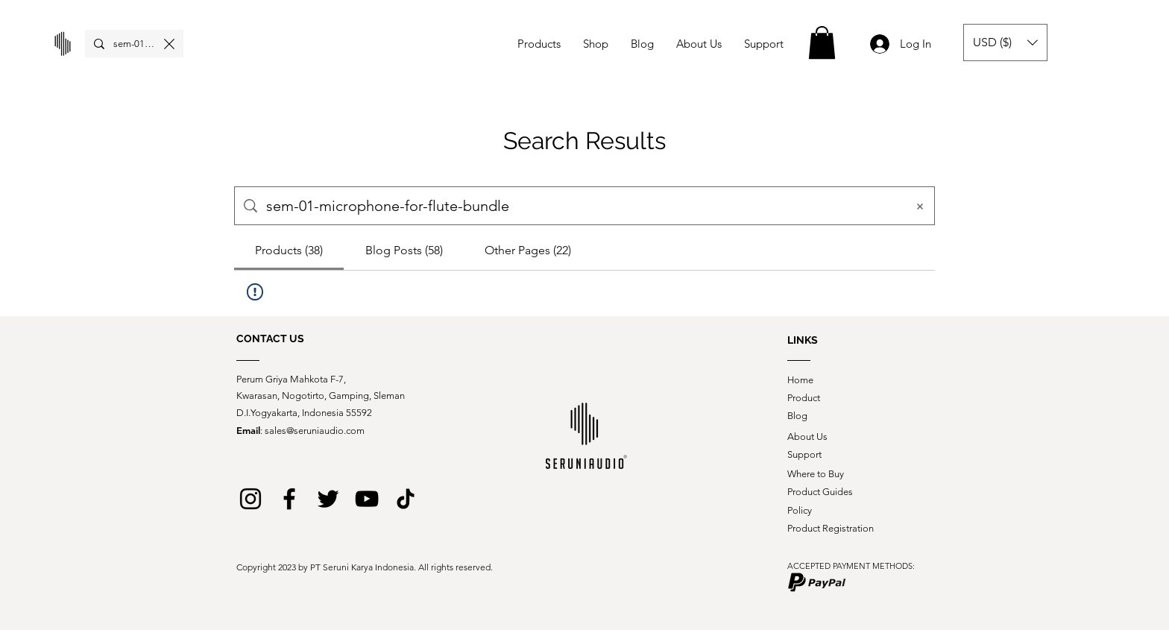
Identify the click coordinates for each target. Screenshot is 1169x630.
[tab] (289, 250)
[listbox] (1005, 42)
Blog (797, 415)
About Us (807, 436)
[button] (822, 42)
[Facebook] (289, 499)
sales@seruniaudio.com (315, 430)
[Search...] (134, 44)
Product (803, 397)
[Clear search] (169, 43)
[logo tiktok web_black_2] (405, 499)
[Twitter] (328, 499)
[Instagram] (250, 499)
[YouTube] (367, 499)
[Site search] (581, 205)
